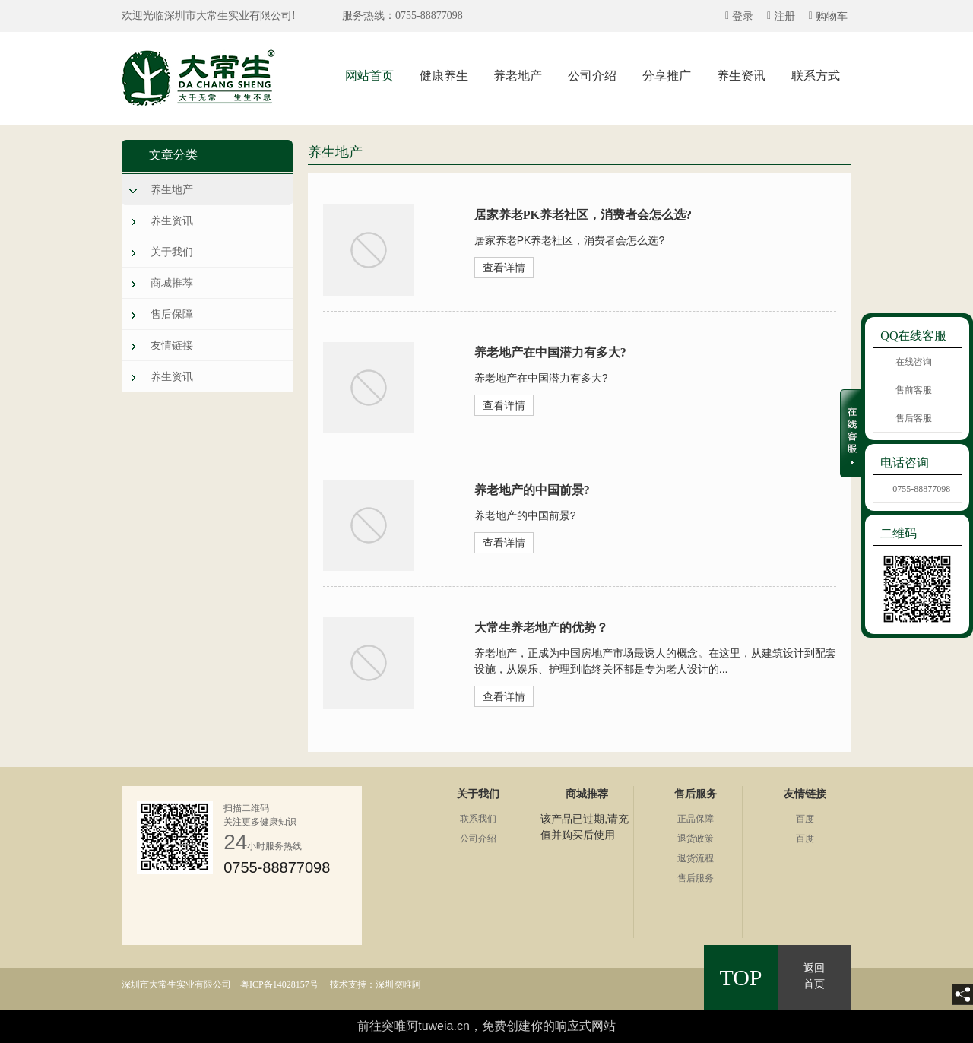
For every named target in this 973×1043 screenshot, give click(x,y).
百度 (805, 818)
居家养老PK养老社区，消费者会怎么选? (583, 214)
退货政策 (695, 838)
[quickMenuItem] (739, 16)
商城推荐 (172, 283)
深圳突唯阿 (398, 984)
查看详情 (504, 268)
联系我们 (478, 818)
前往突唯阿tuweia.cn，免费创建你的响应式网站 (486, 1025)
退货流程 (695, 858)
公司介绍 (592, 75)
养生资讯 (741, 75)
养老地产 (517, 75)
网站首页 (369, 75)
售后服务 (695, 878)
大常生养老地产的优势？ (541, 627)
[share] (962, 994)
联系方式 (815, 75)
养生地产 (172, 189)
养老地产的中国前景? (532, 489)
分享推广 (666, 75)
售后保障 (172, 314)
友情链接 (172, 345)
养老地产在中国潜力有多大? (550, 352)
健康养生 (444, 75)
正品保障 (695, 818)
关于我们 (172, 252)
